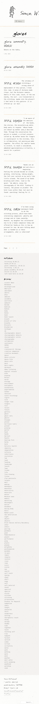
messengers (8, 502)
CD (5, 331)
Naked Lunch (8, 512)
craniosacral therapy (12, 349)
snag (6, 581)
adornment (8, 291)
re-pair (7, 553)
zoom (6, 668)
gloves (6, 422)
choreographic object (12, 333)
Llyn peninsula (10, 478)
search (6, 571)
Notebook (7, 284)
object (6, 518)
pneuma (6, 545)
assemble (7, 299)
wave (6, 656)
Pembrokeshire (9, 535)
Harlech (7, 436)
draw (6, 373)
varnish (7, 640)
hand (6, 432)
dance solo (8, 361)
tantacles (8, 609)
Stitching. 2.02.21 (11, 267)
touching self (9, 631)
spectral (7, 589)
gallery (7, 412)
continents (8, 343)
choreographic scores (12, 337)
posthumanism (9, 549)
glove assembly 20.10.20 (18, 67)
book (6, 315)
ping (6, 541)
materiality (8, 490)
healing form (9, 440)
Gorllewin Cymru (10, 424)
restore (7, 559)
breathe (7, 323)
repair (6, 555)
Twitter (7, 694)
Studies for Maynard (12, 601)
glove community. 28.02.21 (14, 265)
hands (6, 434)
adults (6, 292)
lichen (6, 470)
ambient (7, 297)
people (6, 537)
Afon (6, 295)
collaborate (8, 341)
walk (6, 650)
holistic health (10, 446)
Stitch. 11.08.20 (12, 210)
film (6, 399)
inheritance (8, 454)
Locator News (9, 282)
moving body (8, 508)
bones (6, 313)
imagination (8, 450)
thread (6, 621)
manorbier (8, 488)
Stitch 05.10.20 (12, 84)
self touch (8, 573)
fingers (7, 404)
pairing (7, 529)
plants (6, 543)
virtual (7, 644)
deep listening (10, 369)
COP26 (6, 345)
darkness (7, 367)
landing (7, 462)
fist (6, 405)
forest (6, 408)
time (6, 625)
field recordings (10, 395)
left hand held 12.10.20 (13, 274)
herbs (6, 442)
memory (6, 498)
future (6, 410)
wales (6, 648)
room (6, 563)
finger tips (8, 401)
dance (6, 355)
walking (7, 652)
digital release (10, 371)
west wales (8, 660)
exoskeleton (8, 387)
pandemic (7, 531)
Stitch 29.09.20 (13, 121)
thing (6, 619)
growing (7, 428)
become (6, 305)
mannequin (8, 486)
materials (8, 492)
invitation (8, 456)
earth (6, 379)
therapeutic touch (11, 617)
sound (6, 587)
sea (5, 569)
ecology (7, 381)
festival (7, 393)
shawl (6, 577)
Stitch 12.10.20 (10, 271)
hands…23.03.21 (10, 263)
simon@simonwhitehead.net (13, 691)
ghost (6, 414)
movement (7, 506)
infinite (7, 452)
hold (6, 444)
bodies (6, 309)
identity (7, 448)
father (6, 391)
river (6, 561)
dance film (8, 359)
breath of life (10, 321)
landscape (8, 464)
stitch (6, 593)
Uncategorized (9, 286)
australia (8, 301)
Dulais (6, 377)
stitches (7, 595)
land (6, 460)
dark (6, 363)
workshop (7, 666)
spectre (7, 591)
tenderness (8, 613)
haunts (6, 438)
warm (6, 654)
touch (6, 630)
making (6, 484)
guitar (6, 430)
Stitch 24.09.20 (13, 168)
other (6, 525)
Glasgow (7, 420)
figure (6, 397)
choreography (9, 339)
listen (6, 476)
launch (6, 466)
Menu (20, 21)
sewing (6, 575)
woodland (7, 664)
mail (6, 482)
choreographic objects (13, 335)
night (6, 517)
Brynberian (8, 327)
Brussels (7, 325)
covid (6, 347)
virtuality (8, 646)
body (6, 311)
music (6, 510)
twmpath (7, 636)
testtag (7, 615)
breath (6, 319)
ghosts (6, 418)
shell (6, 579)
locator (7, 480)
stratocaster (9, 599)
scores (6, 567)
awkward (7, 303)
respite (7, 557)
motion (6, 504)
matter (6, 494)
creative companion (11, 351)
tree (6, 634)
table (6, 605)
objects (7, 521)
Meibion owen (9, 496)
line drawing (9, 474)
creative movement (11, 353)
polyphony (8, 547)
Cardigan (7, 329)
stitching (8, 597)
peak (6, 533)
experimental (9, 389)
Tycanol (7, 638)
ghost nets (8, 416)
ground (6, 426)
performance (8, 539)
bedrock (7, 307)
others (6, 527)
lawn (6, 468)
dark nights (8, 365)
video (6, 642)
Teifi (6, 611)
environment (8, 383)
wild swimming (9, 662)
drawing (7, 375)
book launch (8, 317)
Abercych (7, 288)
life (6, 472)
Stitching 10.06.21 (11, 261)
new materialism (10, 514)
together (7, 627)
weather (7, 658)
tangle (6, 607)
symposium (8, 603)
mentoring (8, 500)
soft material (9, 585)
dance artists (9, 357)
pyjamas (7, 551)
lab (5, 458)
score (6, 565)
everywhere (8, 385)
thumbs (6, 623)
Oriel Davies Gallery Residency (16, 523)
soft (6, 583)
